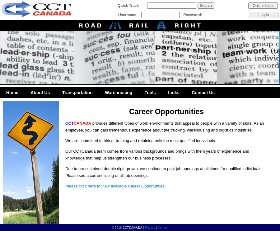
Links (174, 92)
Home (12, 92)
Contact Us (203, 92)
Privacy (150, 227)
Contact (163, 227)
